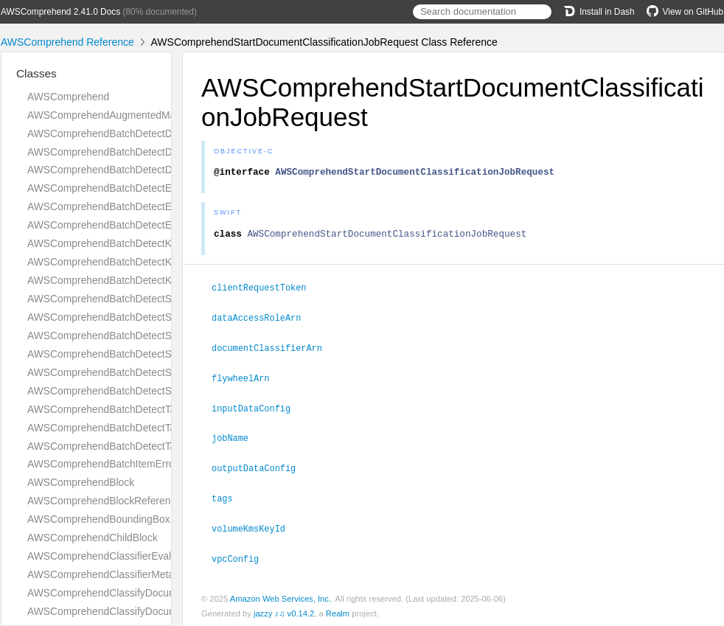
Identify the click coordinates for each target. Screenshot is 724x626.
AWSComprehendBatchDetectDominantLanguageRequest (159, 152)
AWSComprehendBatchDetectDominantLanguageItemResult (165, 133)
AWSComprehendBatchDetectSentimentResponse (142, 335)
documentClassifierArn (273, 350)
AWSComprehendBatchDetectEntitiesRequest (132, 206)
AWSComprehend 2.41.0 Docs (60, 12)
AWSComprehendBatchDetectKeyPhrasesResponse (146, 280)
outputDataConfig (260, 467)
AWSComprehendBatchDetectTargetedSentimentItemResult (163, 409)
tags (228, 497)
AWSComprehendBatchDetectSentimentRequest (138, 317)
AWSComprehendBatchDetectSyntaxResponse (134, 391)
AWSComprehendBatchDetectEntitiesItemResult (137, 188)
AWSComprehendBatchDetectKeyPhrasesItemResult (148, 243)
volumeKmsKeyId (254, 526)
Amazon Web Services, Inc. (280, 595)
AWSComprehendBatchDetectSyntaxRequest (130, 372)
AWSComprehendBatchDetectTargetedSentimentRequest (158, 428)
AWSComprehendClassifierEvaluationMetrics (129, 556)
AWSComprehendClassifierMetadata (110, 574)
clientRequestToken (265, 291)
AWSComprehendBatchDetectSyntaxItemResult (136, 354)
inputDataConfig (257, 409)
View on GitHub (685, 12)
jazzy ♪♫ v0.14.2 (284, 610)
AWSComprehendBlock (80, 482)
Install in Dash (599, 12)
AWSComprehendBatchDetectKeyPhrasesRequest (142, 262)
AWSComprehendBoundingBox (98, 519)
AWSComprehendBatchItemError (102, 464)
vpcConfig (241, 556)
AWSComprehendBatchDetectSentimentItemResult (143, 299)
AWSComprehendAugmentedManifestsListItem (134, 115)
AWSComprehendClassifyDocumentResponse (132, 611)
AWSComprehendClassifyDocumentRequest (128, 593)
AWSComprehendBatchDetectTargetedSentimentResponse (161, 446)
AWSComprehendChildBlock (92, 537)
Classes (36, 73)
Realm (337, 610)
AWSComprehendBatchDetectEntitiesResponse (136, 225)
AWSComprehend (68, 96)
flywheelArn (246, 380)
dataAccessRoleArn (262, 321)
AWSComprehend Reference (67, 42)
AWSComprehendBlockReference (104, 501)
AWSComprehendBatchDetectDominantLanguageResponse (163, 169)
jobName (236, 438)
